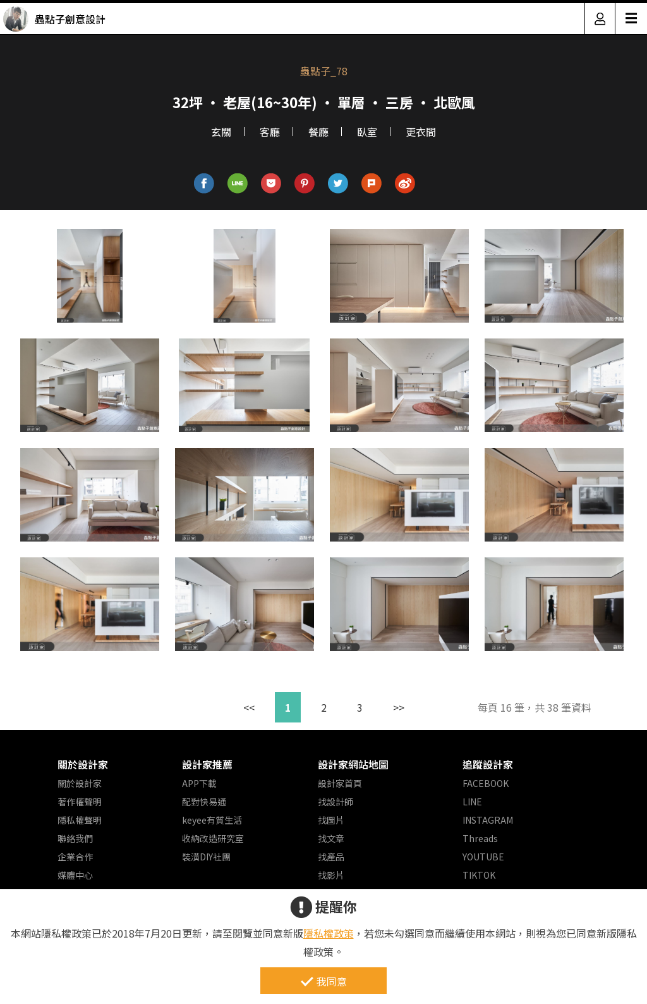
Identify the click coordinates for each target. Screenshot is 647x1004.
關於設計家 (82, 764)
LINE (472, 801)
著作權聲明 (79, 801)
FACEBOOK (486, 783)
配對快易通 (204, 801)
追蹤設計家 (488, 764)
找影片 (331, 875)
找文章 (331, 838)
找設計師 (335, 801)
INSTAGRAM (488, 820)
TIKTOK (479, 875)
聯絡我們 (75, 838)
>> (398, 707)
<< (249, 707)
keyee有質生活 (212, 820)
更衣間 (421, 131)
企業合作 (75, 856)
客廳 (270, 131)
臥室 (367, 131)
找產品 (331, 856)
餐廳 (318, 131)
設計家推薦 (207, 764)
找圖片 (331, 820)
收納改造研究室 (213, 838)
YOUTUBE (483, 856)
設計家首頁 (340, 783)
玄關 (221, 131)
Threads (480, 838)
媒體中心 (75, 875)
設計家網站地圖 (353, 764)
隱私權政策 (328, 933)
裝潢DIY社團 (206, 856)
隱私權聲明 (79, 820)
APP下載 (199, 783)
